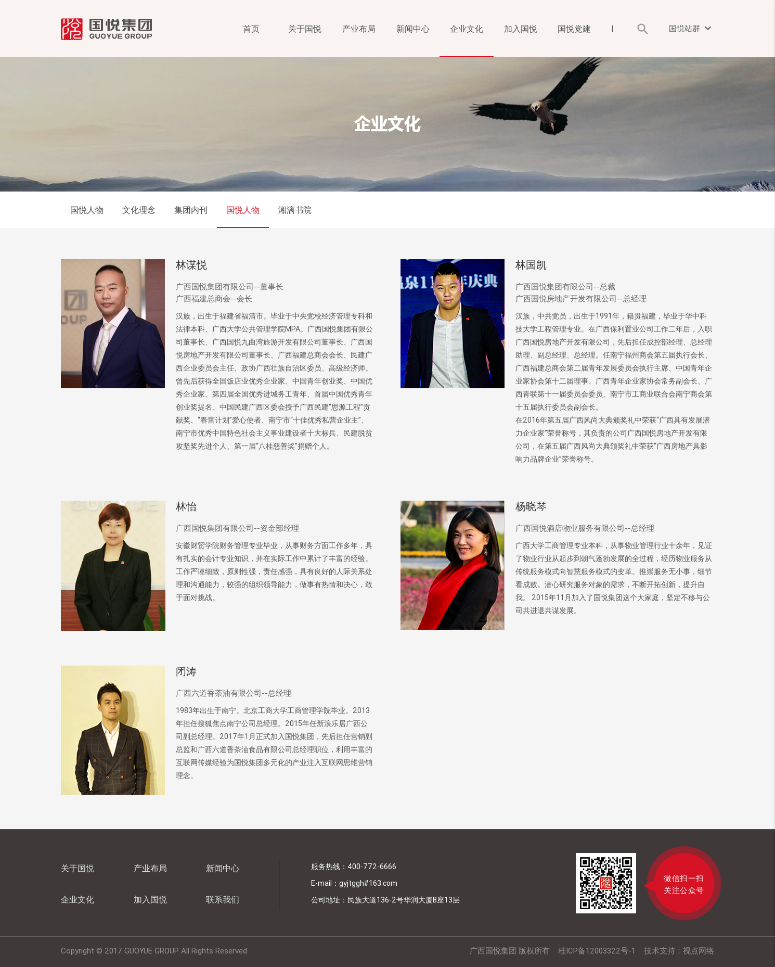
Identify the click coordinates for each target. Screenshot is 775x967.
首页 (251, 28)
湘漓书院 (295, 210)
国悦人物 (87, 210)
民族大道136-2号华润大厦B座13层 (403, 900)
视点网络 (698, 951)
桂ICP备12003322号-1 (597, 951)
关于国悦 (304, 28)
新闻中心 (413, 28)
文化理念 (139, 210)
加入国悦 (520, 28)
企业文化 (466, 28)
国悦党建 (574, 28)
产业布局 (359, 28)
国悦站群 (691, 28)
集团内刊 (191, 210)
